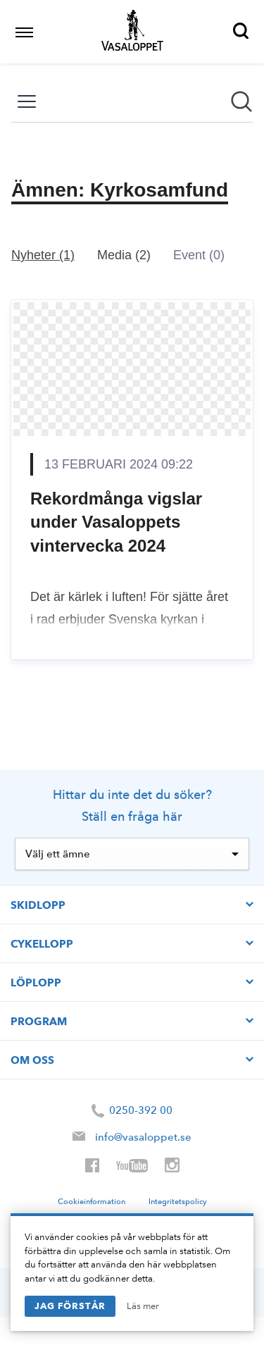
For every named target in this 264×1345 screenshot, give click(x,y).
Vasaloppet (132, 30)
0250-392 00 (132, 1110)
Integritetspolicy (178, 1201)
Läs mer (143, 1306)
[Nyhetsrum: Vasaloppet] (132, 393)
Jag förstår (70, 1305)
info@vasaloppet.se (143, 1137)
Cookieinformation (91, 1201)
